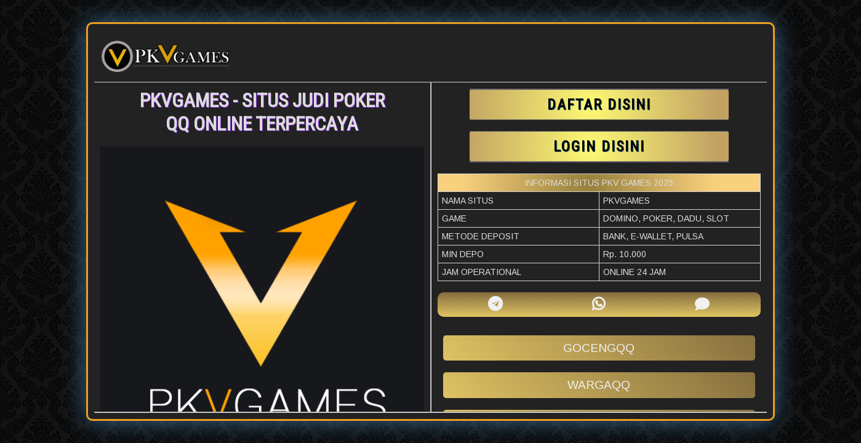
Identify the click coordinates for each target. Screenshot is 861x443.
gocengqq (599, 347)
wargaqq (598, 384)
